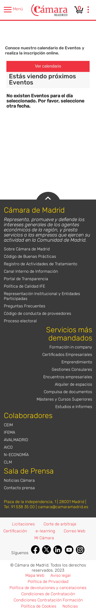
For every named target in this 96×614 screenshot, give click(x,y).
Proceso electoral (20, 320)
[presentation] (88, 10)
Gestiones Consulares (72, 369)
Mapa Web (34, 575)
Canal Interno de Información (31, 271)
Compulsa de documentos (68, 391)
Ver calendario (48, 66)
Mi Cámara (44, 537)
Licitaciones (23, 524)
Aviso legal (60, 575)
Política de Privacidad (48, 581)
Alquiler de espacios (73, 384)
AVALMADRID (16, 439)
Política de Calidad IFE (24, 286)
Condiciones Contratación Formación (48, 600)
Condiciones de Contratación (48, 593)
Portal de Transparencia (26, 278)
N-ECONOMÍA (16, 454)
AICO (8, 447)
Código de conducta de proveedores (37, 313)
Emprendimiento (76, 362)
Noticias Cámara (19, 480)
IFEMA (9, 432)
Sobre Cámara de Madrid (27, 249)
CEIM (8, 424)
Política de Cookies (38, 606)
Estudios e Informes (73, 406)
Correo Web (74, 530)
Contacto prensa (19, 487)
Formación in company (70, 347)
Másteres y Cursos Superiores (64, 399)
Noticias (70, 606)
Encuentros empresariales (67, 376)
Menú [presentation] (13, 9)
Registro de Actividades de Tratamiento (40, 263)
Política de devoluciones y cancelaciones (48, 587)
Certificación (15, 530)
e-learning (45, 530)
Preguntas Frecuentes (24, 306)
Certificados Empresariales (67, 354)
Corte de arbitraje (60, 524)
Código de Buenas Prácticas (30, 256)
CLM (8, 462)
